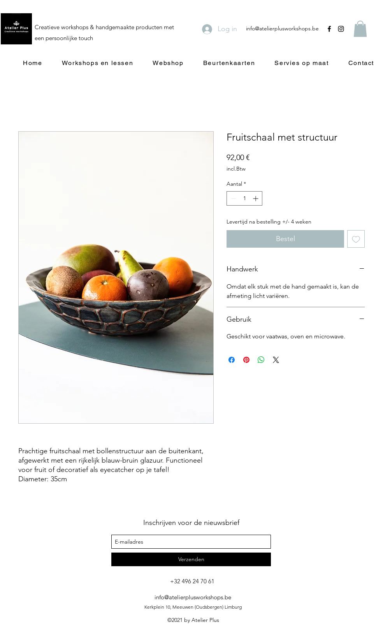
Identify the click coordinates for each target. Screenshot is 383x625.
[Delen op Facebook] (231, 359)
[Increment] (256, 198)
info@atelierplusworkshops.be (282, 28)
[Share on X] (276, 359)
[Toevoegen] (356, 239)
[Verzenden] (191, 559)
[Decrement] (232, 198)
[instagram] (341, 29)
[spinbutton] (244, 198)
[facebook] (329, 29)
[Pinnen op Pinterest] (246, 359)
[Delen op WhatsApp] (261, 359)
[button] (360, 29)
